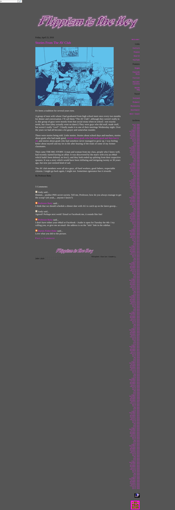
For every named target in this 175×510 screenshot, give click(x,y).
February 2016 (135, 320)
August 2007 (135, 179)
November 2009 (135, 217)
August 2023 (135, 444)
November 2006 (135, 167)
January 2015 (135, 302)
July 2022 (136, 426)
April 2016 (136, 323)
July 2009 (136, 211)
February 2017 (135, 337)
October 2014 (135, 298)
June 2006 (136, 160)
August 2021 (135, 411)
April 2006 (136, 157)
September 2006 (134, 164)
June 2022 (136, 425)
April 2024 (136, 455)
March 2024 (136, 454)
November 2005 (135, 150)
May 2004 (137, 126)
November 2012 (135, 266)
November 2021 (135, 415)
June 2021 (136, 408)
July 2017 (136, 344)
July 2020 (136, 393)
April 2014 (136, 290)
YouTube (136, 60)
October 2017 (135, 348)
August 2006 (135, 163)
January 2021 (135, 401)
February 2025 (135, 469)
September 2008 (134, 197)
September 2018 (134, 363)
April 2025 (136, 472)
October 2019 (135, 381)
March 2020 (136, 388)
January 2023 (135, 435)
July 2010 (136, 228)
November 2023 (135, 448)
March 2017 (136, 338)
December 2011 (135, 251)
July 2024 (136, 459)
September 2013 (134, 280)
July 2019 (136, 377)
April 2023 (136, 439)
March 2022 (136, 421)
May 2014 (137, 291)
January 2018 (135, 352)
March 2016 (136, 321)
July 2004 (136, 128)
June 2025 (136, 474)
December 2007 (135, 185)
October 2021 (135, 414)
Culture (136, 48)
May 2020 (137, 390)
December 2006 (135, 168)
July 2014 (136, 294)
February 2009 (135, 204)
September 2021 (134, 412)
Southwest (135, 110)
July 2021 (136, 410)
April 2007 (136, 174)
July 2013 (136, 277)
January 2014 (135, 286)
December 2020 (135, 400)
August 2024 (135, 461)
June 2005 (136, 143)
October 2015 (135, 315)
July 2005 (136, 145)
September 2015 (134, 313)
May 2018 (137, 357)
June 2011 (136, 243)
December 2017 (135, 350)
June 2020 (136, 392)
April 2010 (136, 224)
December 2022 (135, 433)
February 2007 (135, 171)
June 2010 (136, 226)
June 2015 (136, 309)
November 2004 (135, 134)
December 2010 (135, 235)
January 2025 (135, 468)
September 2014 (134, 297)
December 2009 (135, 218)
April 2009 (136, 207)
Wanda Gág (137, 89)
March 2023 (136, 437)
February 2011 (135, 237)
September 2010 (134, 230)
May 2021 (137, 407)
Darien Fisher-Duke (47, 231)
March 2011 (136, 239)
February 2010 (135, 221)
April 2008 (136, 190)
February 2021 (135, 403)
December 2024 (135, 466)
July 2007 (136, 178)
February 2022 (135, 419)
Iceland (136, 98)
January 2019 (135, 368)
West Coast (135, 114)
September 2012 (134, 264)
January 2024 (135, 451)
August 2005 (135, 146)
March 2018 (136, 355)
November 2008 (135, 200)
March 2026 (136, 487)
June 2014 (136, 292)
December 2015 (135, 317)
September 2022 (134, 429)
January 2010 (135, 219)
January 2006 (135, 153)
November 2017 (135, 349)
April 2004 (136, 124)
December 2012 (135, 268)
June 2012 (136, 259)
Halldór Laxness (136, 83)
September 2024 (134, 462)
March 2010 (136, 222)
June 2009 (136, 210)
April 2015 (136, 306)
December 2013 (135, 284)
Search (137, 56)
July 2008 (136, 195)
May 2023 (137, 440)
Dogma (137, 68)
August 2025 (135, 477)
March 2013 (136, 272)
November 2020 (135, 399)
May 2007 (137, 175)
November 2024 (135, 465)
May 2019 (137, 374)
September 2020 (134, 396)
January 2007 (135, 170)
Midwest (136, 102)
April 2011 (136, 240)
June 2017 (136, 342)
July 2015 (136, 310)
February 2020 (135, 386)
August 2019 (135, 378)
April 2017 (136, 339)
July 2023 (136, 443)
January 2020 (135, 385)
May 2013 (137, 275)
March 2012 (136, 255)
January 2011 (135, 236)
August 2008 (135, 196)
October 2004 (135, 133)
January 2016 (135, 319)
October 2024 (135, 463)
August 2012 (135, 262)
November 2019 (135, 382)
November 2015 (135, 316)
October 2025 (135, 480)
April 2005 (136, 141)
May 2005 (137, 142)
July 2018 (136, 360)
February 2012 (135, 254)
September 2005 (134, 148)
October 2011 (135, 248)
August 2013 (135, 279)
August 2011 (135, 246)
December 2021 (135, 417)
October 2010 (135, 232)
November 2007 (135, 184)
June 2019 (136, 375)
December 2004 (135, 135)
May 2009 (137, 208)
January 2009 (135, 203)
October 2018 (135, 364)
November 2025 (135, 481)
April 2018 (136, 356)
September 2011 (134, 247)
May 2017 (137, 341)
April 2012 (136, 257)
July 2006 (136, 161)
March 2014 (136, 288)
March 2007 (136, 173)
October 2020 (135, 397)
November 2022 (135, 432)
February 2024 (135, 453)
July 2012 (136, 261)
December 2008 (135, 201)
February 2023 (135, 436)
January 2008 (135, 186)
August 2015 (135, 312)
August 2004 (135, 130)
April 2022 (136, 422)
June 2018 (136, 359)
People (137, 52)
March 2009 (136, 206)
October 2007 (135, 182)
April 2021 (136, 406)
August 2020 (135, 395)
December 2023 (135, 450)
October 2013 (135, 281)
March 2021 (136, 404)
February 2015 (135, 304)
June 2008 (136, 193)
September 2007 (134, 181)
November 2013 (135, 283)
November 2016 (135, 332)
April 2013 (136, 273)
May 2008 (137, 192)
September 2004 (134, 131)
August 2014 (135, 295)
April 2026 (136, 488)
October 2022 (135, 430)
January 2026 (135, 484)
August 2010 (135, 229)
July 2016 (136, 327)
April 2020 (136, 389)
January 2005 (135, 137)
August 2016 (135, 328)
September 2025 (134, 479)
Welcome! (136, 40)
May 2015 (137, 308)
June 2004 (136, 127)
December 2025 (135, 483)
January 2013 (135, 269)
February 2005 (135, 138)
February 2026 (135, 486)
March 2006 (136, 156)
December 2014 (135, 301)
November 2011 (135, 250)
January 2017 (135, 335)
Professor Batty (45, 203)
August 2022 (135, 428)
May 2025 (137, 473)
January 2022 (135, 418)
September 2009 (134, 214)
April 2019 (136, 372)
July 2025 (136, 476)
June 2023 (136, 441)
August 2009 (135, 213)
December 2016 (135, 334)
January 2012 (135, 252)
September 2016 (134, 330)
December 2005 (135, 152)
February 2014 (135, 287)
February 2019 (135, 370)
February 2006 (135, 155)
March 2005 (136, 139)
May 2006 (137, 159)
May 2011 (137, 241)
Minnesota (135, 106)
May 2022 (137, 423)
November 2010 (135, 233)
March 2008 (136, 189)
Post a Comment (45, 238)
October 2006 (135, 166)
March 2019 (136, 371)
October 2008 (135, 199)
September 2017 (134, 346)
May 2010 (137, 225)
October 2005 (135, 149)
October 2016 (135, 331)
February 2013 (135, 270)
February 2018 (135, 353)
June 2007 (136, 177)
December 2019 (135, 383)
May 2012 (137, 258)
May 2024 (137, 457)
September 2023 (134, 446)
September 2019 (134, 379)
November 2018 (135, 366)
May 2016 (137, 324)
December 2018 (135, 367)
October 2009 (135, 215)
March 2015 (136, 305)
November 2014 (135, 299)
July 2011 (136, 244)
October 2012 (135, 265)
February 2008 (135, 188)
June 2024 (136, 458)
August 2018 (135, 361)
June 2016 (136, 326)
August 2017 (135, 345)
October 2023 (135, 447)
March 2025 (136, 470)
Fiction (136, 78)
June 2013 (136, 276)
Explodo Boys (136, 73)
